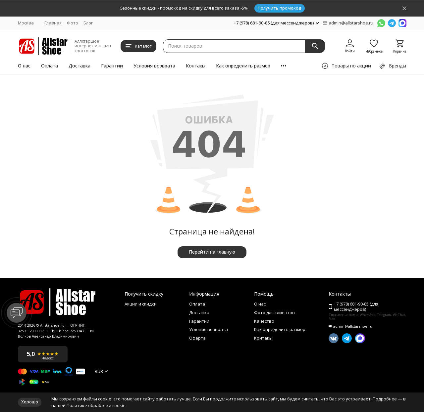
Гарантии (112, 65)
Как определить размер (243, 65)
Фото (72, 23)
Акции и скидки (141, 304)
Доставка (79, 65)
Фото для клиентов (274, 312)
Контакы (195, 65)
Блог (88, 23)
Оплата (49, 65)
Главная (53, 23)
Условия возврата (154, 65)
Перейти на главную (212, 252)
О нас (24, 65)
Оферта (197, 338)
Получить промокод (279, 8)
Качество (264, 321)
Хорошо (29, 402)
